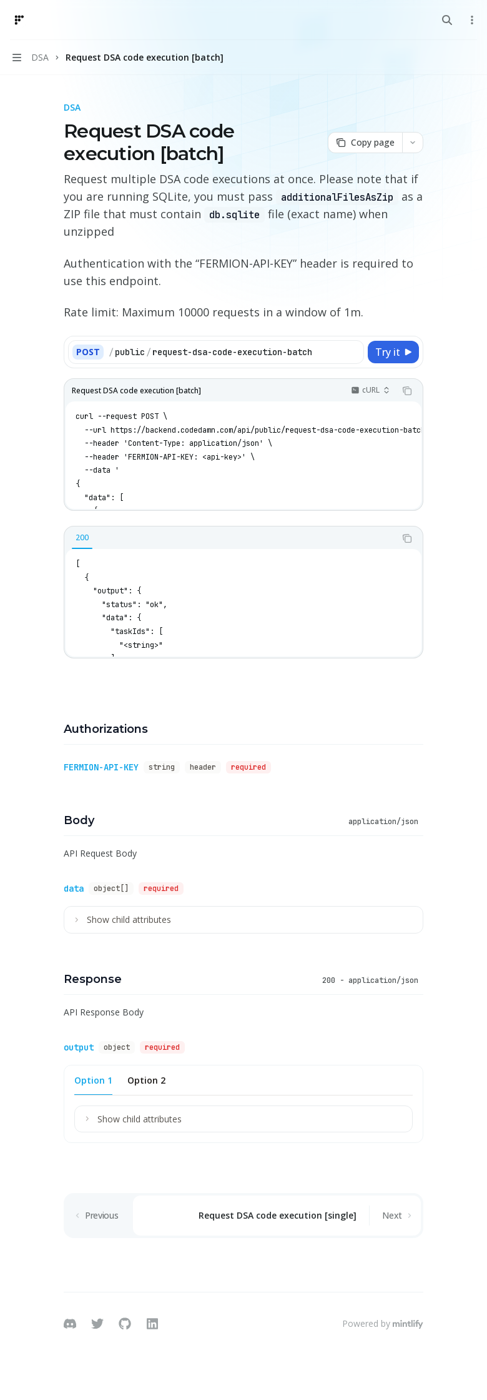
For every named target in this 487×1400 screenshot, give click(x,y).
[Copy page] (365, 142)
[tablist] (230, 538)
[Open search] (447, 20)
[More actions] (471, 20)
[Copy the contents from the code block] (407, 391)
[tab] (82, 537)
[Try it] (393, 352)
